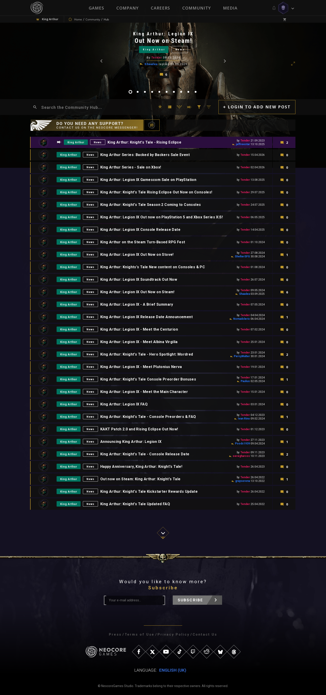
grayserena (242, 481)
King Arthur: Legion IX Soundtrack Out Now (139, 280)
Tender (156, 57)
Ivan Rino (244, 418)
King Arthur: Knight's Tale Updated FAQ (135, 504)
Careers (160, 8)
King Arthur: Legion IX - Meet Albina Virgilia (139, 342)
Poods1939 (242, 443)
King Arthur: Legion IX (163, 34)
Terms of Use (139, 634)
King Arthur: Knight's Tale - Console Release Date (145, 454)
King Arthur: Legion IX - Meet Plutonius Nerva (141, 367)
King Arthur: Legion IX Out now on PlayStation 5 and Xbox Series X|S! (162, 217)
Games (96, 8)
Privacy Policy (173, 634)
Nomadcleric (241, 318)
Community (196, 8)
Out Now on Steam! (163, 40)
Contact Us (205, 634)
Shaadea (151, 64)
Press (115, 634)
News (180, 49)
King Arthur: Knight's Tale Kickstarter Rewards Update (149, 492)
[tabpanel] (163, 54)
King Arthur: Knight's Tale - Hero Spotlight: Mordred (147, 354)
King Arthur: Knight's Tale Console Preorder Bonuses (148, 379)
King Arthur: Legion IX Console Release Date (141, 230)
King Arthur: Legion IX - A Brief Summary (137, 304)
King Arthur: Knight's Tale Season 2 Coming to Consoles (151, 205)
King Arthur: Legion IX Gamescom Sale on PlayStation (149, 180)
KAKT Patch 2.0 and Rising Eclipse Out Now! (139, 429)
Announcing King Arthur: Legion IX (131, 442)
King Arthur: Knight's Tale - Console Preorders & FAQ (148, 417)
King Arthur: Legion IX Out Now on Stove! (137, 255)
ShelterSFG (242, 256)
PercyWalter (242, 356)
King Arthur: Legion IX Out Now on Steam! (138, 292)
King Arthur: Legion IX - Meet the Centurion (139, 329)
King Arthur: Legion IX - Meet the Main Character (144, 392)
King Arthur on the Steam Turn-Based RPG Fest (143, 242)
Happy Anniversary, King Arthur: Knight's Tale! (141, 467)
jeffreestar (243, 144)
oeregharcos (241, 456)
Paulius (245, 381)
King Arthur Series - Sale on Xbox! (131, 167)
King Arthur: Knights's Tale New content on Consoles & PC (153, 267)
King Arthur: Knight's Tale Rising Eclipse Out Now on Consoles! (157, 192)
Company (127, 8)
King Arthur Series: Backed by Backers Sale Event (145, 155)
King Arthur (154, 49)
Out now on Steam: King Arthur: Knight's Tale (141, 479)
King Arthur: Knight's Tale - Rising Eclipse (145, 142)
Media (230, 8)
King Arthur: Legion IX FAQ (124, 404)
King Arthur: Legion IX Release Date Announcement (147, 317)
